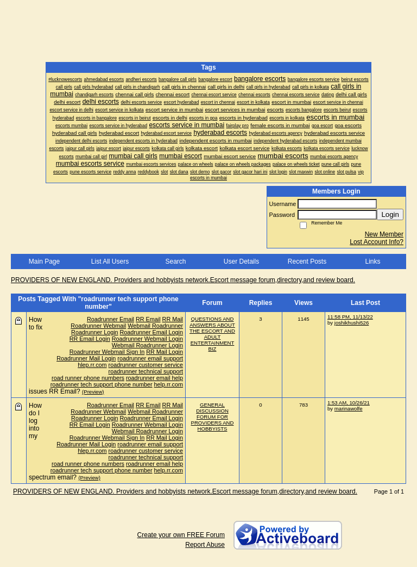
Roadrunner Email (110, 319)
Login (390, 214)
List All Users (110, 261)
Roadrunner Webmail (98, 325)
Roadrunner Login (94, 332)
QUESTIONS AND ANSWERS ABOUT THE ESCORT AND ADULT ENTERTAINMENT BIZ (212, 334)
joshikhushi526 (351, 323)
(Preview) (93, 392)
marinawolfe (348, 409)
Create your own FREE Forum (181, 535)
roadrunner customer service (146, 365)
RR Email (148, 319)
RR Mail (172, 319)
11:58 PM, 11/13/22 (350, 317)
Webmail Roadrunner (155, 325)
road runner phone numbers (88, 378)
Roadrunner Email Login (151, 332)
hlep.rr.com (92, 365)
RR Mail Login (164, 351)
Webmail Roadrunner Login (147, 345)
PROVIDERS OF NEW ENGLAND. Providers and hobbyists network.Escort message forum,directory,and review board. (183, 280)
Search (175, 261)
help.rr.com (168, 384)
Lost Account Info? (376, 242)
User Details (241, 261)
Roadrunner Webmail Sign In (107, 351)
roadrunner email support (150, 358)
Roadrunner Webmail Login (147, 338)
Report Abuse (205, 545)
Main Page (44, 261)
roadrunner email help (154, 378)
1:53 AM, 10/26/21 (348, 403)
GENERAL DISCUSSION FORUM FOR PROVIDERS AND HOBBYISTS (212, 417)
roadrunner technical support (146, 371)
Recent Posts (307, 261)
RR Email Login (90, 338)
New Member (384, 234)
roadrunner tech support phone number (101, 384)
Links (372, 261)
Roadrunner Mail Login (86, 358)
